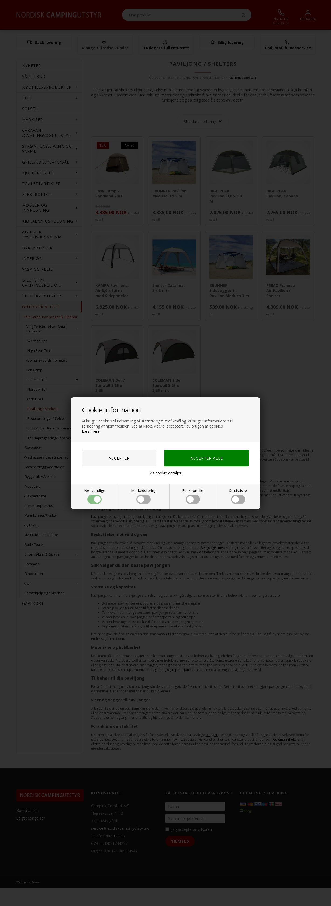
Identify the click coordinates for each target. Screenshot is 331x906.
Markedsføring (143, 496)
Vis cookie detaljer (165, 472)
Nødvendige (94, 496)
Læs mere (91, 431)
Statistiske (238, 496)
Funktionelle (192, 496)
